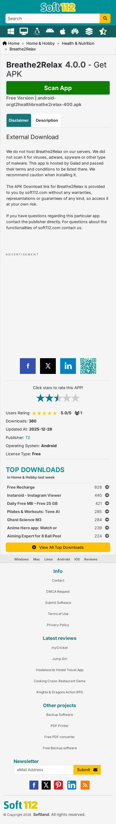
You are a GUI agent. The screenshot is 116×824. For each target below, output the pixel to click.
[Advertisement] (53, 304)
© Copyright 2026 (17, 815)
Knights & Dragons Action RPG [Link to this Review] (59, 692)
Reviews (90, 559)
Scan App (58, 87)
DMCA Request (58, 591)
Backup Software (59, 715)
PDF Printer (60, 726)
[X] (46, 788)
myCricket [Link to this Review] (59, 648)
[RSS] (85, 788)
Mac (36, 559)
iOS (77, 559)
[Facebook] (33, 788)
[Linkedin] (71, 788)
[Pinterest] (58, 788)
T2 (27, 437)
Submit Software (58, 603)
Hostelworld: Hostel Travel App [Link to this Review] (59, 670)
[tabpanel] (58, 182)
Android (63, 559)
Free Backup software (60, 748)
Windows (21, 559)
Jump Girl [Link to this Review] (59, 659)
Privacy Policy (58, 625)
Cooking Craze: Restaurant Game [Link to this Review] (60, 681)
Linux (48, 559)
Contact (58, 580)
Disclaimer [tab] (19, 120)
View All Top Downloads (58, 547)
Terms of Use (58, 614)
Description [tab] (47, 120)
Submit (87, 769)
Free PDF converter (59, 737)
